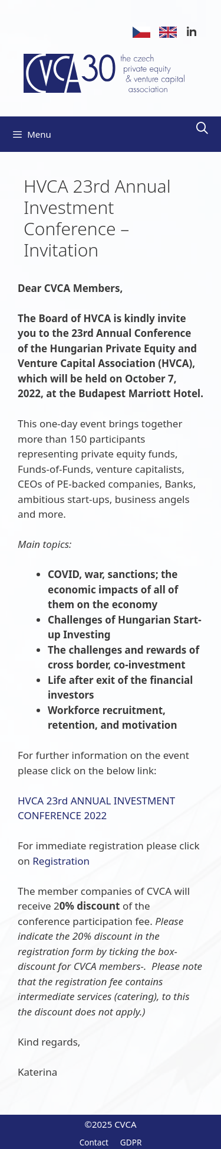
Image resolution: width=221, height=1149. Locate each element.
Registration (61, 861)
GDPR (131, 1142)
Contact (94, 1142)
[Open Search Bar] (202, 128)
